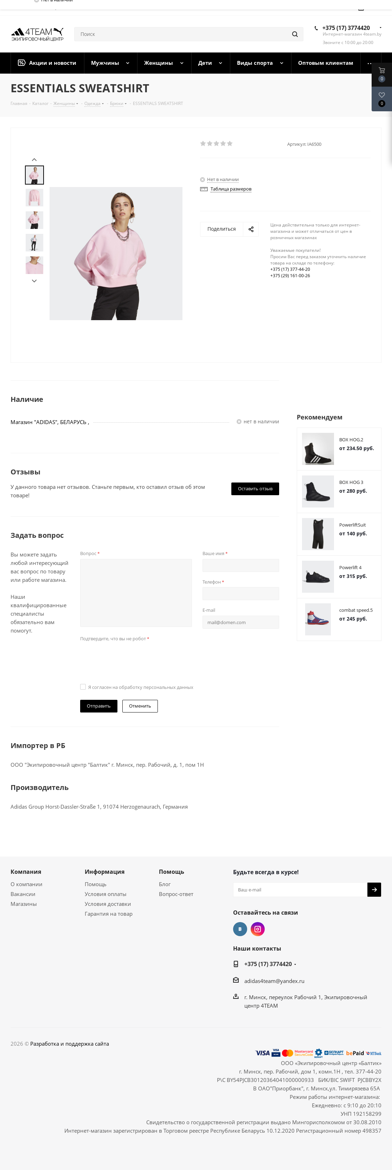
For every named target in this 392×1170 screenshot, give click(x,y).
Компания (26, 872)
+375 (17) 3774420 (346, 28)
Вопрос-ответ (176, 893)
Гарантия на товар (109, 913)
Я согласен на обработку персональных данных (140, 687)
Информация (104, 872)
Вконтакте (240, 929)
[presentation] (133, 657)
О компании (27, 884)
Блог (165, 884)
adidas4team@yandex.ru (274, 980)
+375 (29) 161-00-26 (290, 276)
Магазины (24, 903)
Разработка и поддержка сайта (69, 1043)
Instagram (258, 929)
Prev (34, 159)
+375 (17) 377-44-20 (290, 269)
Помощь (96, 884)
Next (34, 281)
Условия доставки (108, 903)
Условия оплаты (106, 893)
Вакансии (23, 893)
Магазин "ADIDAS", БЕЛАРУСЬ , (50, 421)
